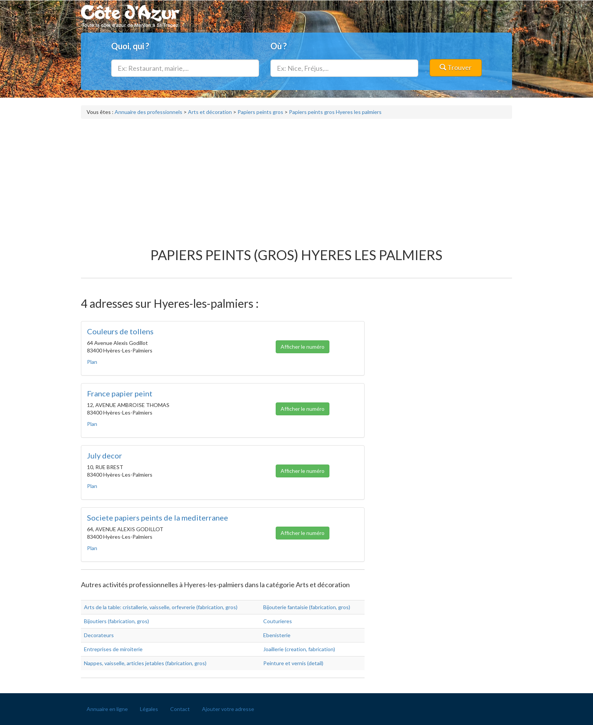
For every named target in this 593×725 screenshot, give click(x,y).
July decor (104, 455)
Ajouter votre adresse (228, 709)
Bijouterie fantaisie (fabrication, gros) (306, 607)
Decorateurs (99, 635)
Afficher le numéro (302, 346)
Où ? (278, 46)
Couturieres (277, 621)
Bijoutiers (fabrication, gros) (116, 621)
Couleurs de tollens (120, 331)
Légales (149, 709)
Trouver (455, 67)
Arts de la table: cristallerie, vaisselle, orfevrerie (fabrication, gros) (161, 607)
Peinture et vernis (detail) (293, 663)
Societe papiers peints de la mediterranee (157, 517)
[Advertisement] (296, 179)
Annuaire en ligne (107, 709)
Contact (180, 709)
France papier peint (119, 393)
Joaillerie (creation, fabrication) (299, 649)
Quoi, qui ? (130, 46)
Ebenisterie (276, 635)
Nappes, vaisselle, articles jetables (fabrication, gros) (145, 663)
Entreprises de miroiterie (113, 649)
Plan (92, 362)
